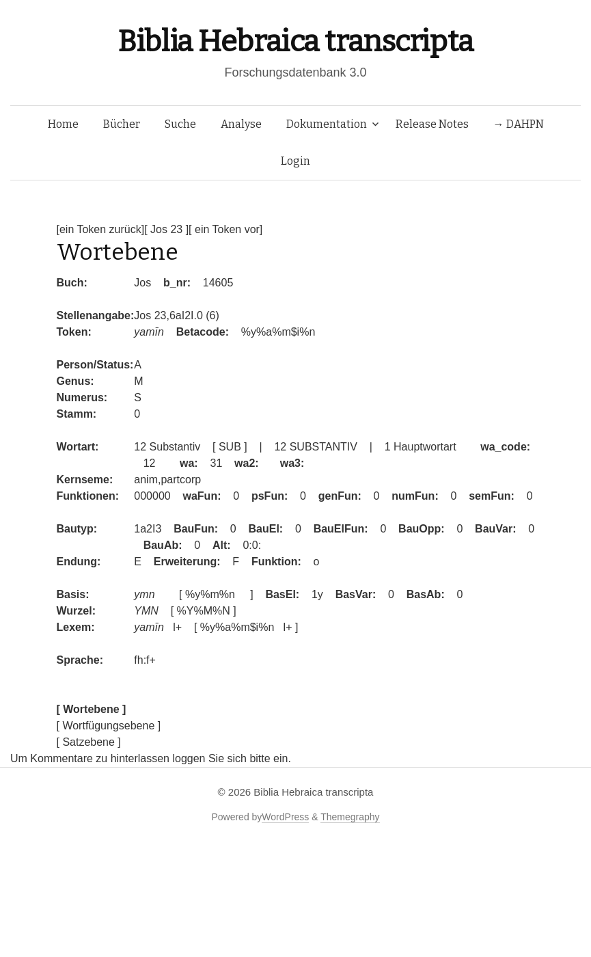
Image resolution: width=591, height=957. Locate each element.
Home (63, 124)
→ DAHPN (518, 124)
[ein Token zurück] (101, 229)
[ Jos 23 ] (166, 229)
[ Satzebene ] (89, 742)
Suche (180, 124)
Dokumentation (326, 124)
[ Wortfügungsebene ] (109, 725)
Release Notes (432, 124)
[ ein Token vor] (225, 229)
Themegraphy (349, 816)
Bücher (121, 124)
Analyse (241, 124)
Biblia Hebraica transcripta (295, 41)
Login (295, 160)
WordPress (285, 816)
